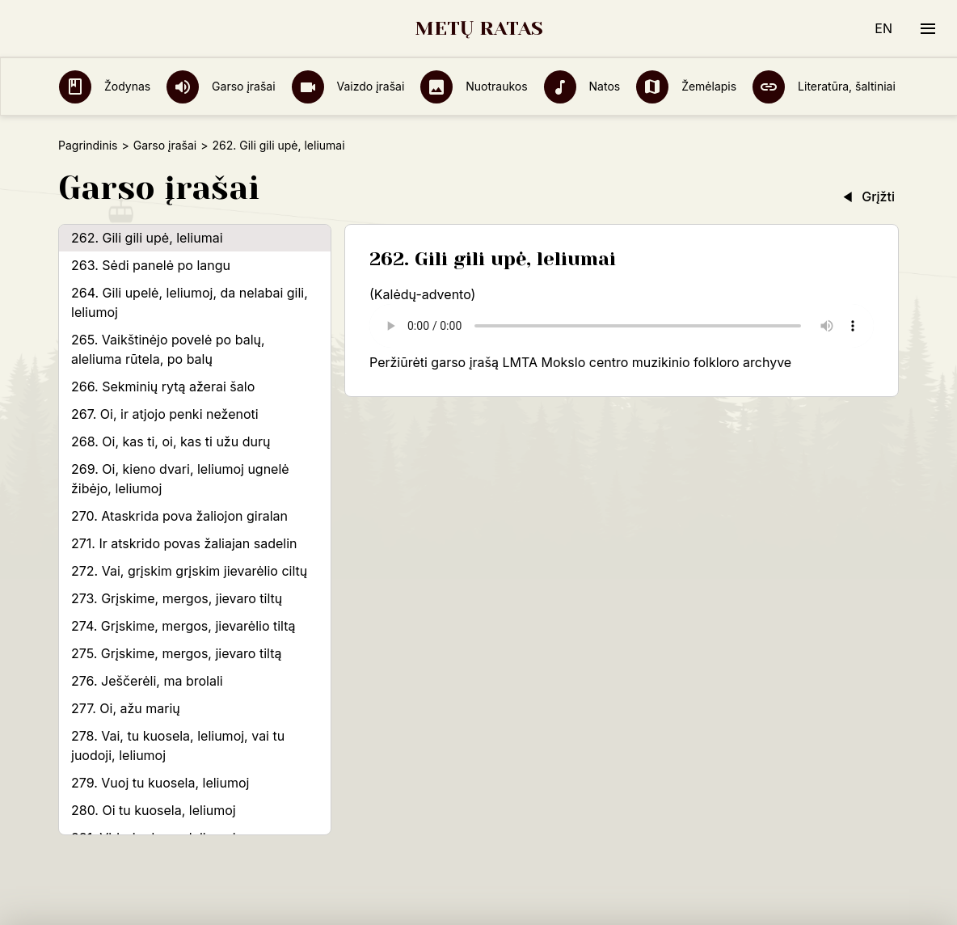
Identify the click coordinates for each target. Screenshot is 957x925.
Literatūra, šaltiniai (824, 86)
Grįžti (867, 197)
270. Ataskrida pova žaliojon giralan (179, 516)
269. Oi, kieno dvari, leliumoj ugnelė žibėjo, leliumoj (180, 478)
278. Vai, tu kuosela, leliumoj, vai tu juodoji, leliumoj (178, 745)
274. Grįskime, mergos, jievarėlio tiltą (183, 626)
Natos (582, 86)
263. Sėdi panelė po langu (150, 265)
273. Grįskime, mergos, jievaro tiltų (176, 598)
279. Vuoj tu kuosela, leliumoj (160, 783)
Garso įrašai (221, 86)
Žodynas (104, 86)
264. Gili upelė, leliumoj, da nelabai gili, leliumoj (189, 302)
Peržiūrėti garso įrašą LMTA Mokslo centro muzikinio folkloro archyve (580, 362)
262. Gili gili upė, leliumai (147, 238)
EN (883, 28)
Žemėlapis (686, 86)
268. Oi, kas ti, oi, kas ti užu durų (170, 441)
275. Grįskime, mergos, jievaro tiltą (176, 653)
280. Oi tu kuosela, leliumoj (153, 810)
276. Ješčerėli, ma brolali (147, 681)
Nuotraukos (473, 86)
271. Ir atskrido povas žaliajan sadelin (184, 543)
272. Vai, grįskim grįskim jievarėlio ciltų (189, 571)
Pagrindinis (87, 145)
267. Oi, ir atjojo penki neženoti (165, 414)
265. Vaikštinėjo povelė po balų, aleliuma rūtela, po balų (168, 349)
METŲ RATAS (479, 28)
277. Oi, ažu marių (125, 708)
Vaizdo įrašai (348, 86)
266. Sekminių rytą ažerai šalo (163, 386)
